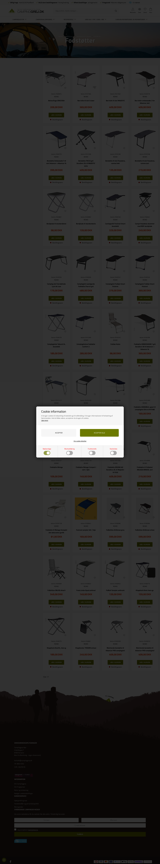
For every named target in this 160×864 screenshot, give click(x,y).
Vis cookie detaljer (80, 441)
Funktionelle (92, 451)
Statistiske (113, 451)
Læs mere (44, 420)
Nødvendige (47, 451)
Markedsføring (69, 451)
